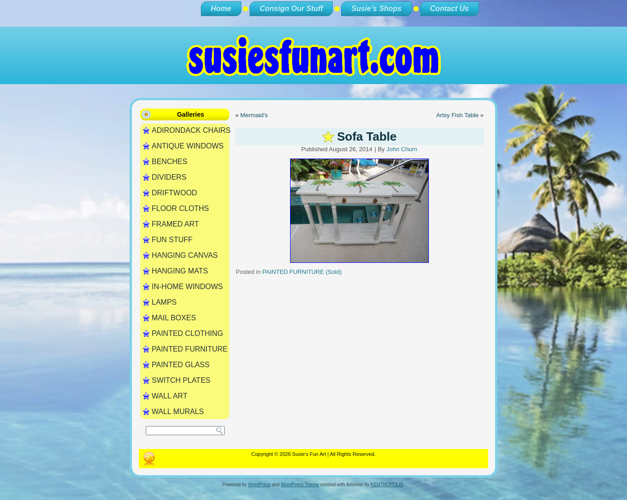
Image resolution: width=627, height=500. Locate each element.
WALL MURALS (178, 411)
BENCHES (169, 161)
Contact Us (449, 8)
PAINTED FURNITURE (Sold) (302, 271)
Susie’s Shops (376, 8)
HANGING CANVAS (185, 255)
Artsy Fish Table (457, 115)
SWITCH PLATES (181, 380)
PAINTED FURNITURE (190, 349)
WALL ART (170, 396)
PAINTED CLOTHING (187, 333)
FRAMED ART (175, 224)
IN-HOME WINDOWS (187, 286)
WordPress (259, 484)
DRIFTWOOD (174, 193)
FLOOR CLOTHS (180, 208)
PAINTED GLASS (181, 365)
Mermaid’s (254, 115)
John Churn (401, 149)
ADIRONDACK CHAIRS (190, 130)
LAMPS (164, 302)
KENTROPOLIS (386, 484)
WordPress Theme (300, 484)
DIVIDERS (169, 177)
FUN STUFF (172, 240)
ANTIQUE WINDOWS (187, 146)
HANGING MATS (180, 271)
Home (221, 8)
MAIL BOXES (174, 318)
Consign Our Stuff (291, 8)
